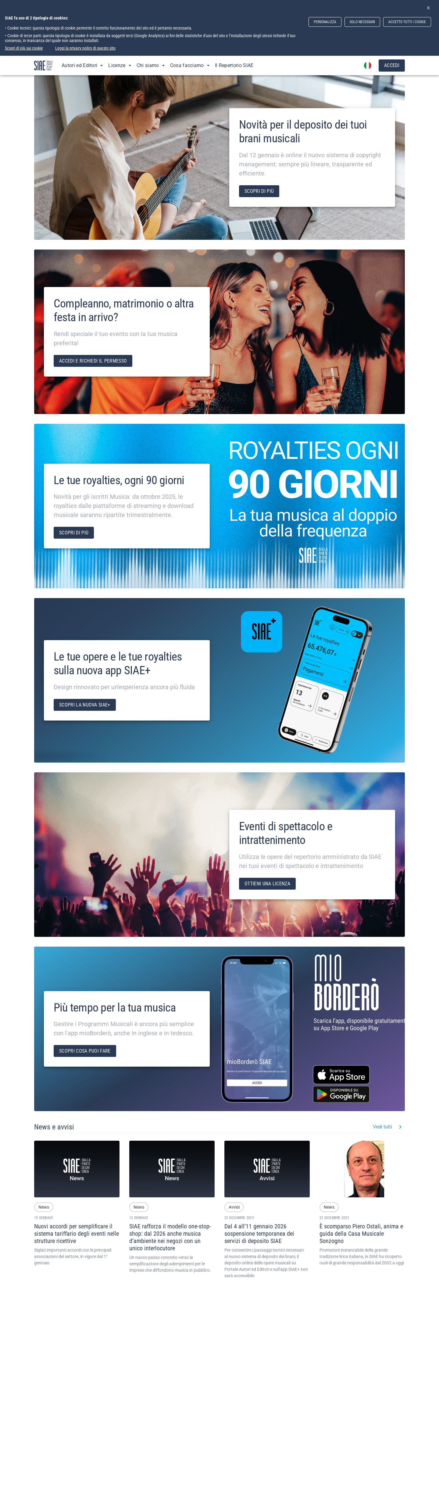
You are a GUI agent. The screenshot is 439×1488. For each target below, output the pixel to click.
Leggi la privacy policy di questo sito (85, 48)
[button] (43, 1207)
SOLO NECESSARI (362, 22)
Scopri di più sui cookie (24, 48)
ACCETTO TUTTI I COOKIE (407, 22)
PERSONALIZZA (325, 22)
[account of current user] (368, 65)
